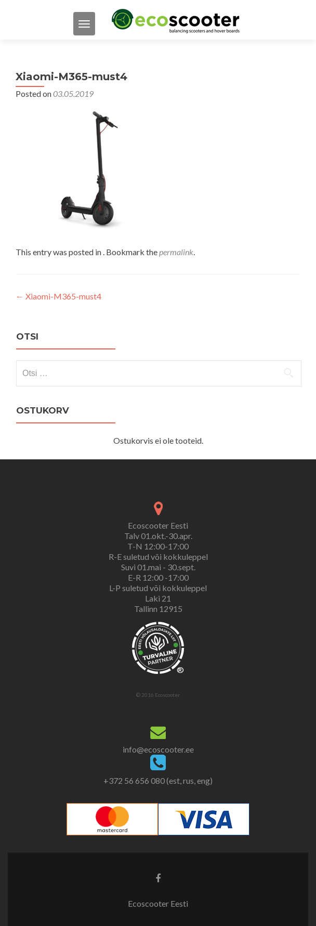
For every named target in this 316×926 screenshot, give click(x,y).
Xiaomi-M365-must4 (58, 296)
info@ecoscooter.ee (158, 749)
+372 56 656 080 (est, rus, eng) (158, 780)
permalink (176, 252)
